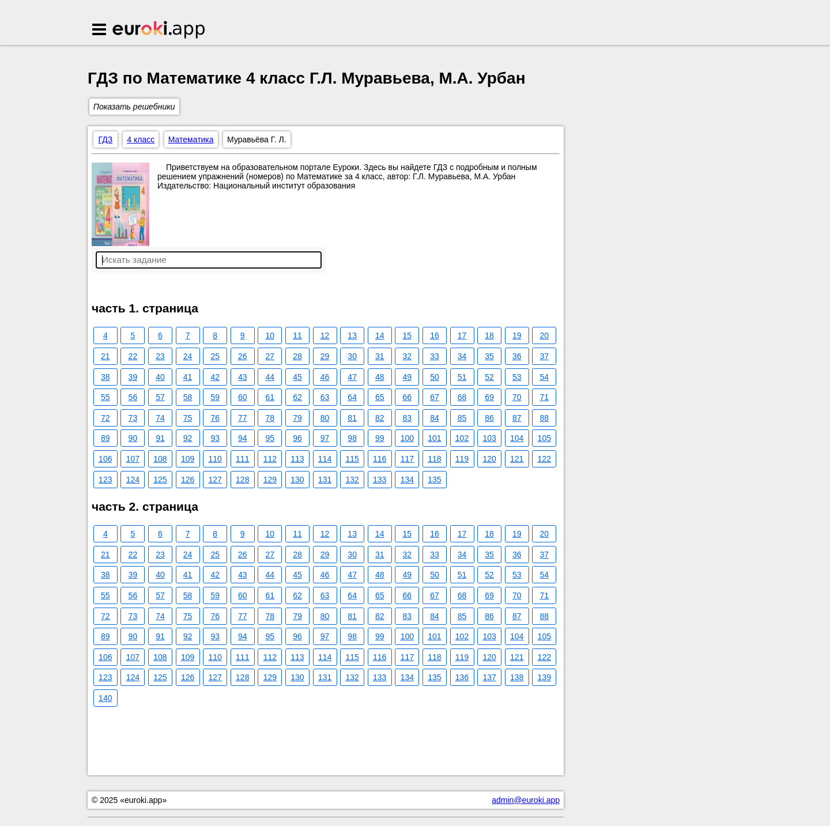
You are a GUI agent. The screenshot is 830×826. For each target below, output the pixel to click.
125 (160, 479)
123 (105, 479)
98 (352, 438)
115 (352, 458)
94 (242, 438)
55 (105, 397)
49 (407, 377)
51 (462, 377)
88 (544, 418)
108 (160, 458)
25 (215, 356)
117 (407, 458)
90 (133, 438)
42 (215, 377)
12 (325, 335)
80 (325, 418)
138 (516, 677)
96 (297, 438)
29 (325, 356)
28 (297, 356)
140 (105, 698)
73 (133, 418)
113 (297, 458)
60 (242, 397)
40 (160, 377)
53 (517, 377)
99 (379, 438)
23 (160, 356)
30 (352, 356)
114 (324, 458)
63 (325, 397)
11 (297, 335)
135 (434, 479)
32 (407, 356)
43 (242, 377)
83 (407, 418)
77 (242, 418)
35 (489, 356)
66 (407, 397)
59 (215, 397)
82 (379, 418)
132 (352, 479)
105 (544, 438)
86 (489, 418)
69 (489, 397)
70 (517, 397)
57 (160, 397)
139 (544, 677)
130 (297, 479)
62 (297, 397)
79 (297, 418)
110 (214, 458)
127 (214, 479)
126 (187, 479)
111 (242, 458)
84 (434, 418)
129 (270, 479)
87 (517, 418)
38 (105, 377)
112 (270, 458)
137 (489, 677)
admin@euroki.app (526, 800)
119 (462, 458)
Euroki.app (159, 30)
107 (132, 458)
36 (517, 356)
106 (105, 458)
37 (544, 356)
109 (187, 458)
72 (105, 418)
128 (242, 479)
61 (270, 397)
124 (132, 479)
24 (188, 356)
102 (462, 438)
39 (133, 377)
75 (188, 418)
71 (544, 397)
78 (270, 418)
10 (270, 335)
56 (133, 397)
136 (462, 677)
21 (105, 356)
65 (379, 397)
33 (434, 356)
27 (270, 356)
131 (324, 479)
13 (352, 335)
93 (215, 438)
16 (434, 335)
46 (325, 377)
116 (379, 458)
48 (379, 377)
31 (379, 356)
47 (352, 377)
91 (160, 438)
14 (379, 335)
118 (434, 458)
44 (270, 377)
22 (133, 356)
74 (160, 418)
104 (516, 438)
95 (270, 438)
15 (407, 335)
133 (379, 479)
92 (188, 438)
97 (325, 438)
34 (462, 356)
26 (242, 356)
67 (434, 397)
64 (352, 397)
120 (489, 458)
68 (462, 397)
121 (516, 458)
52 (489, 377)
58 (188, 397)
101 (434, 438)
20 (544, 335)
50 (434, 377)
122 (544, 458)
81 (352, 418)
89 (105, 438)
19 (517, 335)
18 (489, 335)
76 (215, 418)
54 (544, 377)
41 (188, 377)
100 (407, 438)
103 (489, 438)
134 (407, 479)
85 (462, 418)
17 (462, 335)
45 (297, 377)
